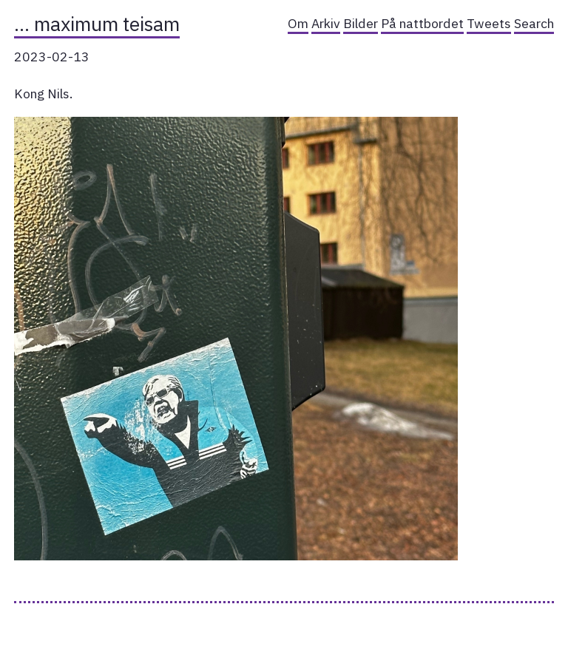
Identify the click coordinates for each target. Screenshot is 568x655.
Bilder (360, 23)
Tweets (489, 23)
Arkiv (325, 23)
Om (298, 23)
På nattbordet (422, 23)
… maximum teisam (97, 23)
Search (534, 23)
